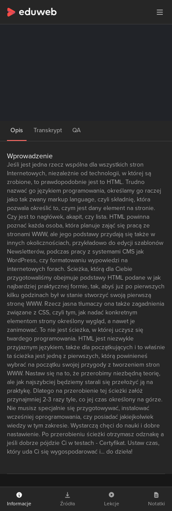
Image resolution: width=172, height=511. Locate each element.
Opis (16, 130)
